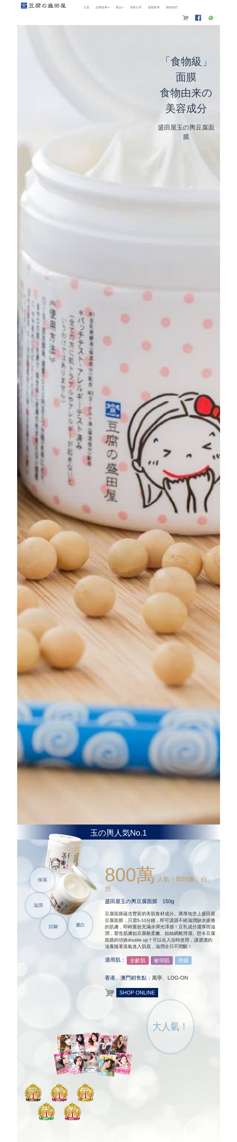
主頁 (86, 7)
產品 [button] (120, 7)
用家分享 (136, 7)
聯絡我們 (172, 7)
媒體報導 (154, 7)
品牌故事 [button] (102, 7)
